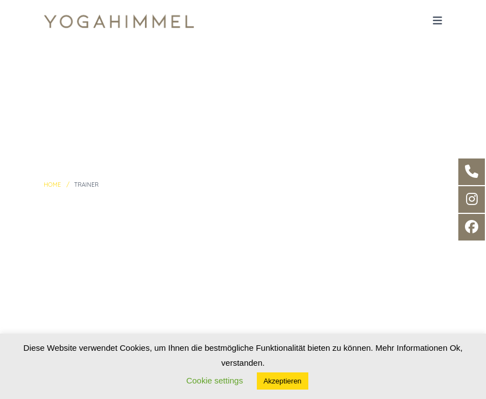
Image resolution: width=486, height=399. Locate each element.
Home (52, 184)
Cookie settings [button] (214, 380)
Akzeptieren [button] (282, 381)
